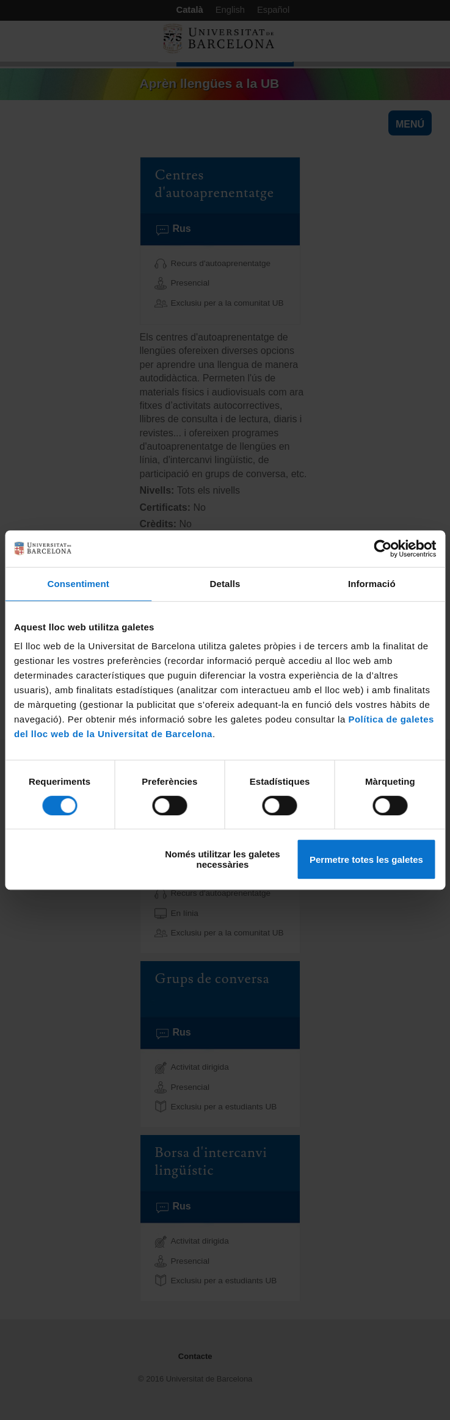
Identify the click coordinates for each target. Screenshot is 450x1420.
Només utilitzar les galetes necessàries (222, 859)
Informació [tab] (372, 583)
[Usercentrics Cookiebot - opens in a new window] (382, 548)
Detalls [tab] (225, 583)
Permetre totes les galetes (366, 859)
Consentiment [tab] (78, 583)
